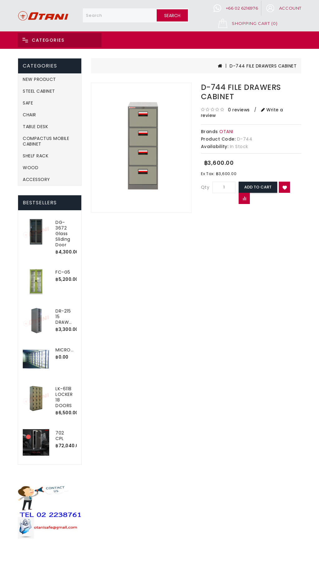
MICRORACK (69, 350)
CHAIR (29, 115)
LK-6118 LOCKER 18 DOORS (64, 397)
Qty (205, 187)
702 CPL (59, 436)
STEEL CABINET (39, 91)
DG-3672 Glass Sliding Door (62, 233)
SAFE (28, 103)
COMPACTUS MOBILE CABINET (46, 141)
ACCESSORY (36, 179)
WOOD (30, 168)
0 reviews (239, 110)
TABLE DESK (35, 126)
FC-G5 (62, 272)
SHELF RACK (35, 156)
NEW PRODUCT (39, 79)
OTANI (226, 131)
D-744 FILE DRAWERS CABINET (263, 66)
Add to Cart (258, 187)
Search (172, 15)
